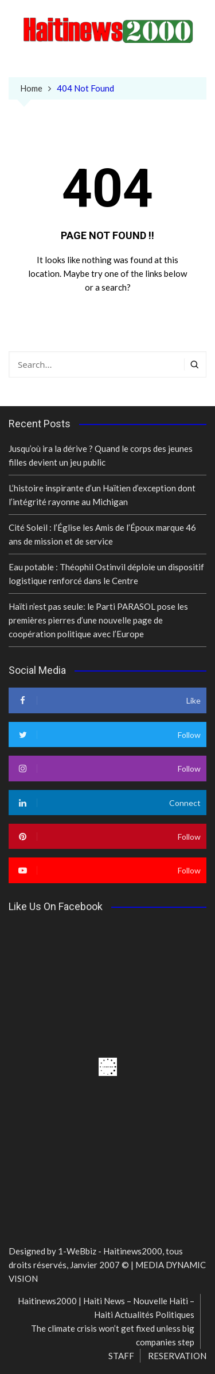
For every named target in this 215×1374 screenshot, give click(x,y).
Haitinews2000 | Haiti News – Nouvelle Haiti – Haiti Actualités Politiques (106, 1308)
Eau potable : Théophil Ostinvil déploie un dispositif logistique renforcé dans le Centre (106, 574)
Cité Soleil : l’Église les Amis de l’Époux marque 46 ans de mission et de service (102, 534)
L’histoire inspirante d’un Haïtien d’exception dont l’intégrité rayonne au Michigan (102, 495)
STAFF (121, 1356)
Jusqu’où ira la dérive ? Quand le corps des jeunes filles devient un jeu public (101, 455)
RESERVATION (177, 1356)
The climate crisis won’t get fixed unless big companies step (112, 1335)
